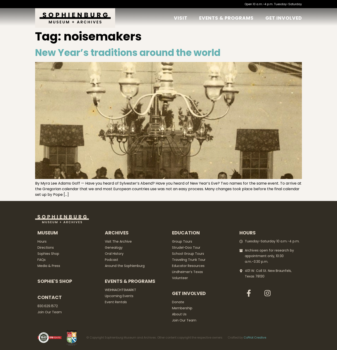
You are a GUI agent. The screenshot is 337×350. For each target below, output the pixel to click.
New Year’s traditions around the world (127, 52)
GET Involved (283, 18)
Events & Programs (226, 18)
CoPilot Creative (255, 337)
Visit (180, 18)
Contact (49, 297)
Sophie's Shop (54, 281)
